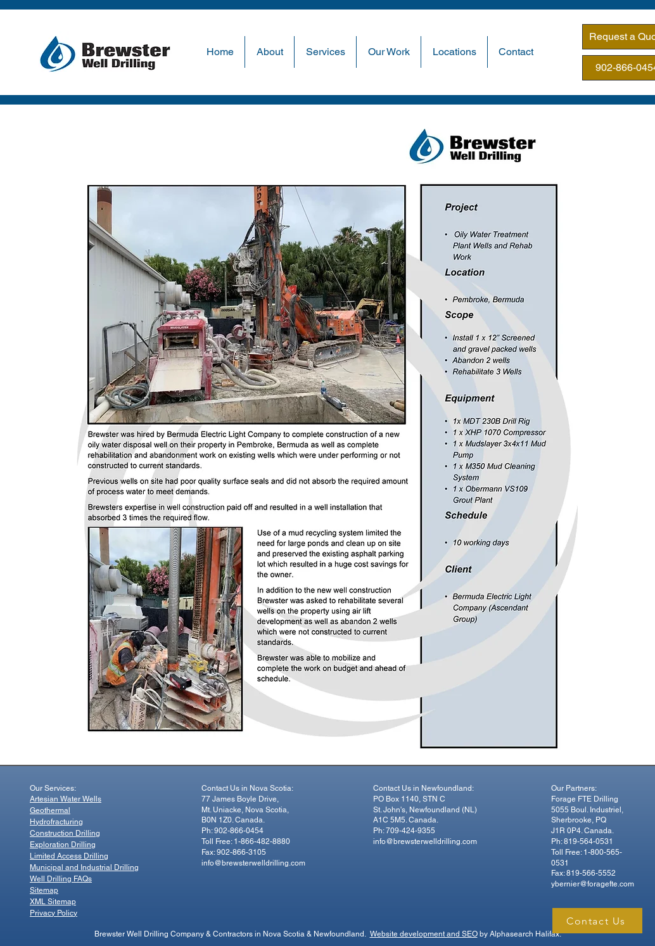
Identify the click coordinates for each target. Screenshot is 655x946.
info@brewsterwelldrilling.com (253, 863)
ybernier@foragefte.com (592, 883)
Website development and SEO (424, 934)
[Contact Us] (597, 920)
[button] (269, 52)
